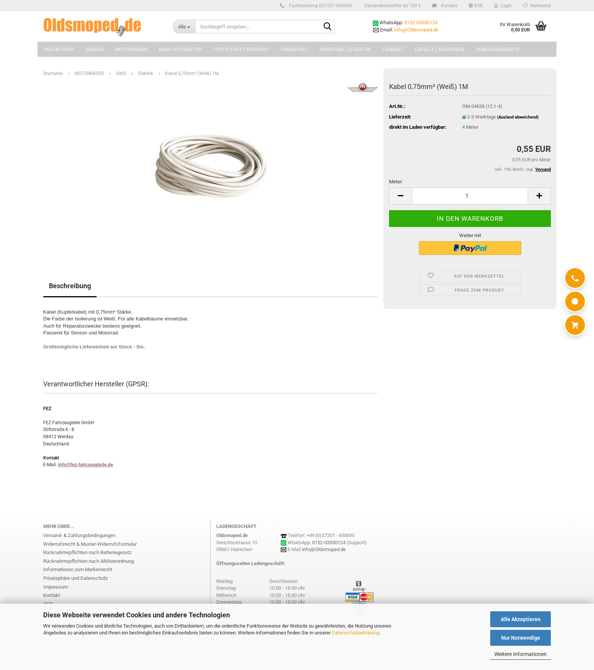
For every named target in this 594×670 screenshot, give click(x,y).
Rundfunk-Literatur (344, 49)
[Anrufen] (575, 278)
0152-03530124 (421, 22)
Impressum (55, 587)
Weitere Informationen (520, 654)
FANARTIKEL (294, 49)
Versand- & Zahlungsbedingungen (79, 535)
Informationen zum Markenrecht (77, 569)
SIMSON (94, 49)
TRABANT (392, 49)
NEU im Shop (59, 49)
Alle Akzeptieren (521, 619)
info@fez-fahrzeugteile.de (85, 464)
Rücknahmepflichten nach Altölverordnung (88, 561)
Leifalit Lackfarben (439, 49)
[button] (475, 5)
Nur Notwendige (520, 638)
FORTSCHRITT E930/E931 (241, 49)
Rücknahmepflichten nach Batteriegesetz (87, 552)
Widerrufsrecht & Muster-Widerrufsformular (90, 544)
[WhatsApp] (575, 301)
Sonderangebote (497, 49)
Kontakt (448, 5)
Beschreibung (70, 286)
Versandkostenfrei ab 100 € (392, 5)
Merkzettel (537, 5)
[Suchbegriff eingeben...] (184, 26)
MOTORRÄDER (131, 49)
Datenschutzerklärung (355, 633)
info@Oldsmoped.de (324, 549)
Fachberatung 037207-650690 (319, 5)
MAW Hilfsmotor (180, 49)
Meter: (396, 181)
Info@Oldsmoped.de (416, 30)
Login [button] (503, 5)
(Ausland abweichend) (518, 117)
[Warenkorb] (575, 325)
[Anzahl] (470, 196)
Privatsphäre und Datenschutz (75, 578)
